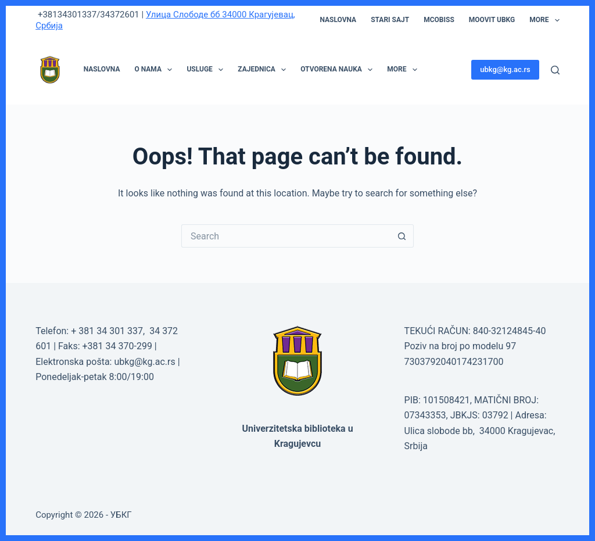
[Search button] (402, 236)
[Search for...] (285, 236)
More (544, 20)
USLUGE (207, 70)
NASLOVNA (102, 69)
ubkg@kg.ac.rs (505, 69)
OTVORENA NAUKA (338, 70)
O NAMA (155, 70)
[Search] (555, 70)
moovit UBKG (492, 20)
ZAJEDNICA (264, 70)
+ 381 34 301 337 (107, 330)
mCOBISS (439, 20)
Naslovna (338, 20)
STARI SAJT (390, 20)
